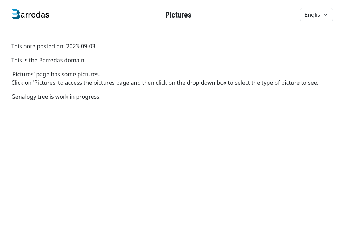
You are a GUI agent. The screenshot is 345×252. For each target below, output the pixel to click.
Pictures (178, 14)
